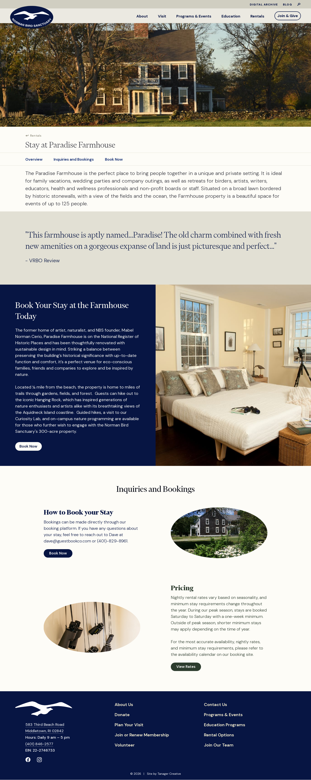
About (142, 16)
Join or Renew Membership (142, 735)
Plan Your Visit (129, 725)
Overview (33, 158)
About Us (124, 705)
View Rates (186, 667)
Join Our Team (219, 745)
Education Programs (224, 725)
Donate (122, 715)
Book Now (114, 158)
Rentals (257, 16)
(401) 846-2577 (39, 744)
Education (230, 16)
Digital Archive (264, 4)
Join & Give (287, 15)
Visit (162, 16)
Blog (287, 4)
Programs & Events (193, 16)
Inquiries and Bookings (74, 158)
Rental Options (219, 735)
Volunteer (125, 745)
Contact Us (215, 705)
